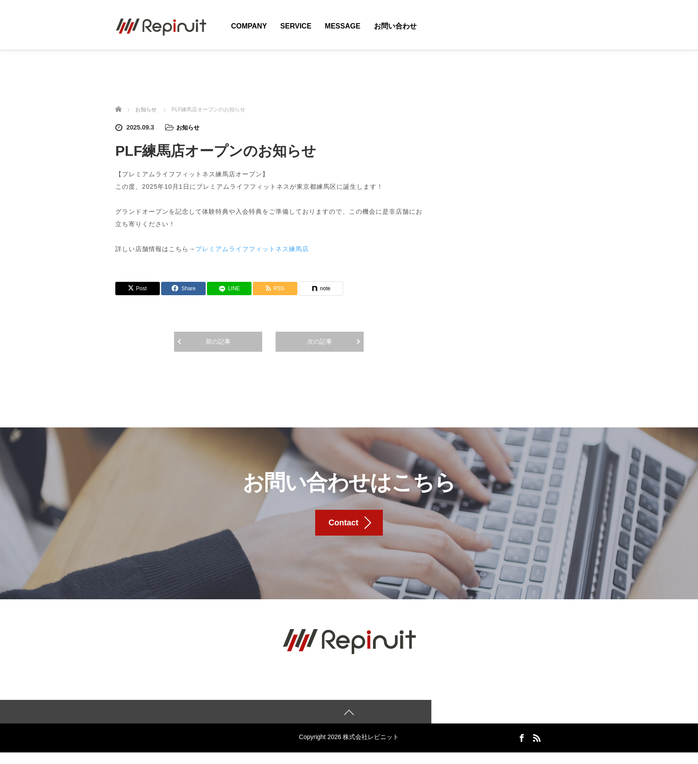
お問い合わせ (395, 26)
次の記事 (319, 341)
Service (296, 26)
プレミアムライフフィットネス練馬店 (252, 248)
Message (343, 26)
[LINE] (229, 288)
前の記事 (218, 341)
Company (249, 26)
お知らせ (188, 127)
